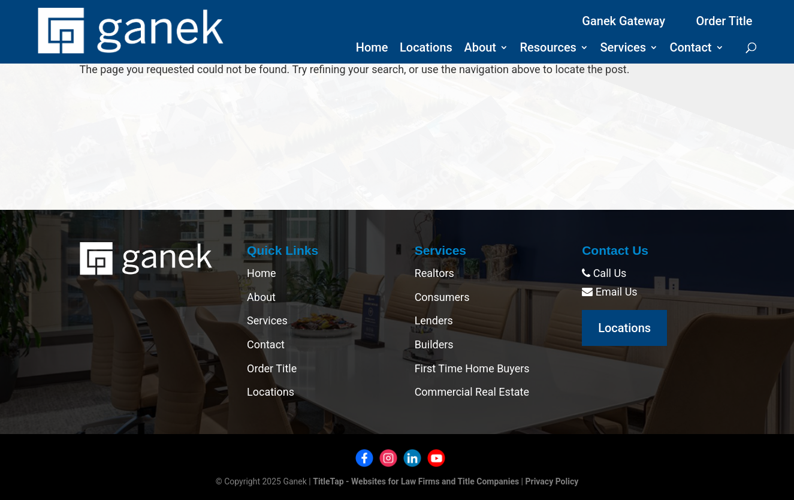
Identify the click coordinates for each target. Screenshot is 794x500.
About (480, 49)
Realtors (434, 273)
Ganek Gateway (623, 21)
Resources (548, 49)
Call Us (604, 273)
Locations (426, 49)
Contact (690, 49)
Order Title (724, 21)
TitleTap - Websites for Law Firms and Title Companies (416, 481)
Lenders (434, 320)
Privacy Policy (552, 481)
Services (623, 49)
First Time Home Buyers (472, 368)
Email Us (609, 291)
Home (372, 49)
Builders (434, 344)
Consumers (442, 297)
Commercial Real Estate (472, 391)
